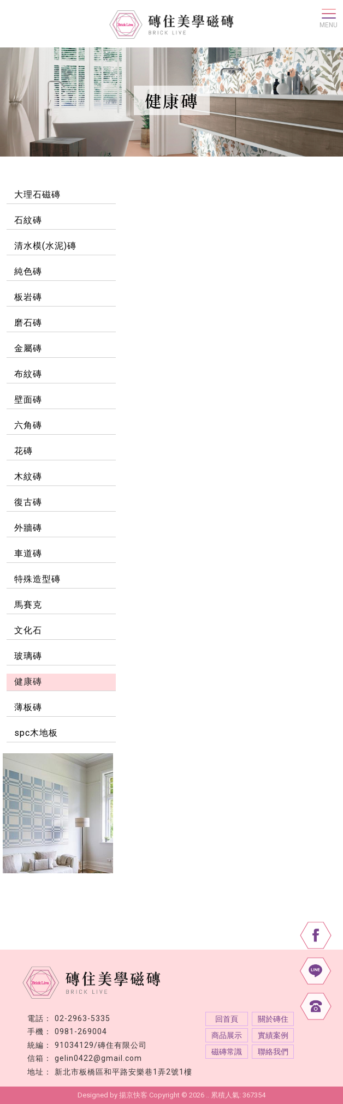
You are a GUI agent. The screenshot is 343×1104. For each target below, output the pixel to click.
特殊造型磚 (37, 579)
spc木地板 (36, 733)
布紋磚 (28, 374)
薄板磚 (28, 707)
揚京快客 (133, 1095)
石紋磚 (28, 220)
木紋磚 (28, 476)
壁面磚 (28, 399)
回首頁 (226, 1019)
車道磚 (28, 553)
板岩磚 (28, 297)
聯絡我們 (273, 1051)
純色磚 (28, 271)
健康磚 (28, 681)
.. (207, 1095)
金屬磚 (28, 348)
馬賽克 (28, 604)
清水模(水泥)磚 (45, 246)
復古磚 (28, 502)
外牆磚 (28, 528)
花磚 (23, 451)
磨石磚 (28, 322)
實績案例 (273, 1035)
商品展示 (226, 1035)
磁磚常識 (226, 1051)
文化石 (28, 630)
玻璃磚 (28, 656)
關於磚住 (273, 1019)
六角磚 (28, 425)
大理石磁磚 (37, 194)
